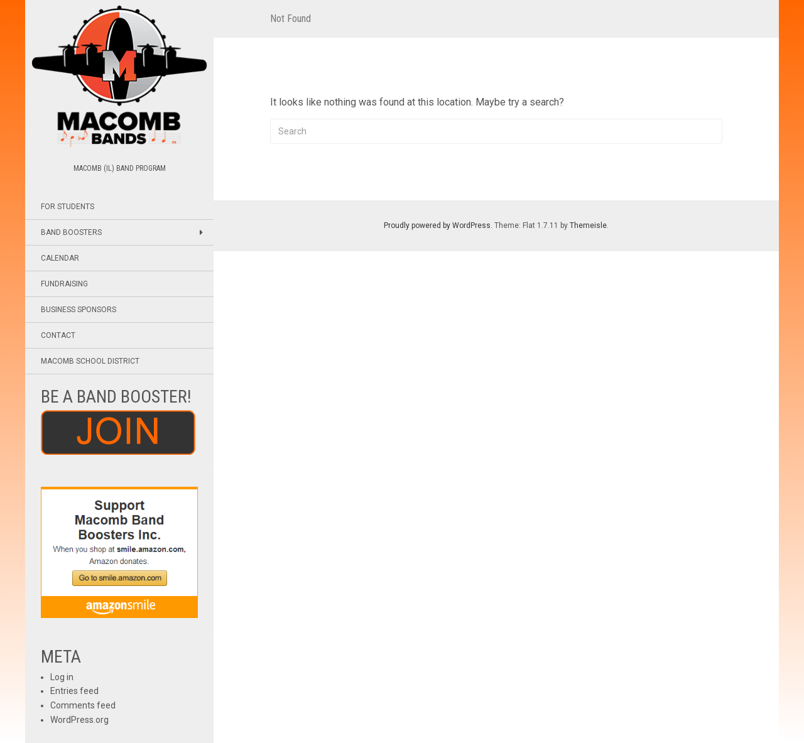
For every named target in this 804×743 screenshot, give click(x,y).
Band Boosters (71, 232)
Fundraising (64, 283)
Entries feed (74, 691)
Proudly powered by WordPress (437, 225)
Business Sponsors (78, 309)
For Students (67, 206)
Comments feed (83, 705)
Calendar (60, 258)
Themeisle (588, 225)
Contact (58, 335)
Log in (61, 677)
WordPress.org (79, 720)
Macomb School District (90, 361)
